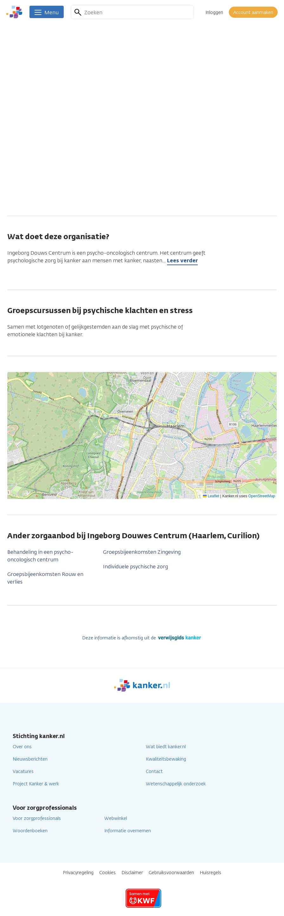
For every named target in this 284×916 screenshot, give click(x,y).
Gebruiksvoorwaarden (171, 873)
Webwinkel (115, 818)
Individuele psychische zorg (135, 566)
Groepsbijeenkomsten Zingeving (142, 552)
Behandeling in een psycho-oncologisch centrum (40, 556)
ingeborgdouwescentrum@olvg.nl (136, 163)
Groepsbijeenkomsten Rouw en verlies (45, 578)
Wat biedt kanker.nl (166, 747)
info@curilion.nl (114, 174)
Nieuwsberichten (30, 759)
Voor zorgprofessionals (37, 818)
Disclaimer (132, 873)
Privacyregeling (78, 873)
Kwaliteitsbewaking (166, 759)
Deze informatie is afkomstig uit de (142, 638)
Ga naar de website (119, 185)
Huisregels (210, 873)
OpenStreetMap (261, 496)
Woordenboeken (30, 831)
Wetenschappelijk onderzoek (176, 784)
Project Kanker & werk (36, 784)
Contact (154, 772)
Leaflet (211, 496)
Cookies (107, 873)
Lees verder (182, 260)
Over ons (22, 747)
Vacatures (23, 772)
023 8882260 (111, 142)
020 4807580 (111, 152)
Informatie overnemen (127, 831)
